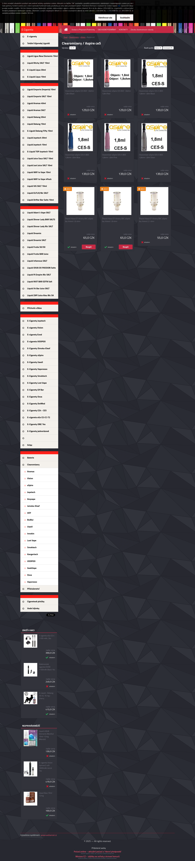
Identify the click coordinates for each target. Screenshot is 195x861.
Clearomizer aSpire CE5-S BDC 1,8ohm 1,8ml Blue (77, 156)
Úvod (65, 37)
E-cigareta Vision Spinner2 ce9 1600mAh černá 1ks (45, 766)
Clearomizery (74, 37)
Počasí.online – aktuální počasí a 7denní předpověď (97, 851)
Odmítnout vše (105, 17)
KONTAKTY (123, 29)
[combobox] (158, 47)
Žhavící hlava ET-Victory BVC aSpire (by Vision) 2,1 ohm (153, 220)
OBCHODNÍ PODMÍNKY (107, 29)
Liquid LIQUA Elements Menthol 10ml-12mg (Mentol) (46, 735)
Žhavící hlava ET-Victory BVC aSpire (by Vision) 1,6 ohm (79, 220)
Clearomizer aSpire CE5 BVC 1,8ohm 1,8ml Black (79, 92)
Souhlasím (125, 17)
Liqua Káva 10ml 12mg (45, 794)
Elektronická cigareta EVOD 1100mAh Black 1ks (47, 667)
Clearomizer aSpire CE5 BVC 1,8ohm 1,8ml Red (116, 92)
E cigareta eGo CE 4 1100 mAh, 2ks (46, 637)
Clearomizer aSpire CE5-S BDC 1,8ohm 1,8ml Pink (114, 156)
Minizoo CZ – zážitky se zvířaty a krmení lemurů (97, 856)
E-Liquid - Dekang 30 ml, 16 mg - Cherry (46, 696)
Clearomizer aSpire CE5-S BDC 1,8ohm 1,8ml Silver (151, 156)
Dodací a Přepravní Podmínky (83, 29)
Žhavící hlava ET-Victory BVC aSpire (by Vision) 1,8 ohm (116, 220)
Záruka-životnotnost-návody (142, 29)
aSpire (83, 37)
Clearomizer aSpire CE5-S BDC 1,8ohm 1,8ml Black (151, 92)
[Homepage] (67, 29)
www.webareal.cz (49, 835)
